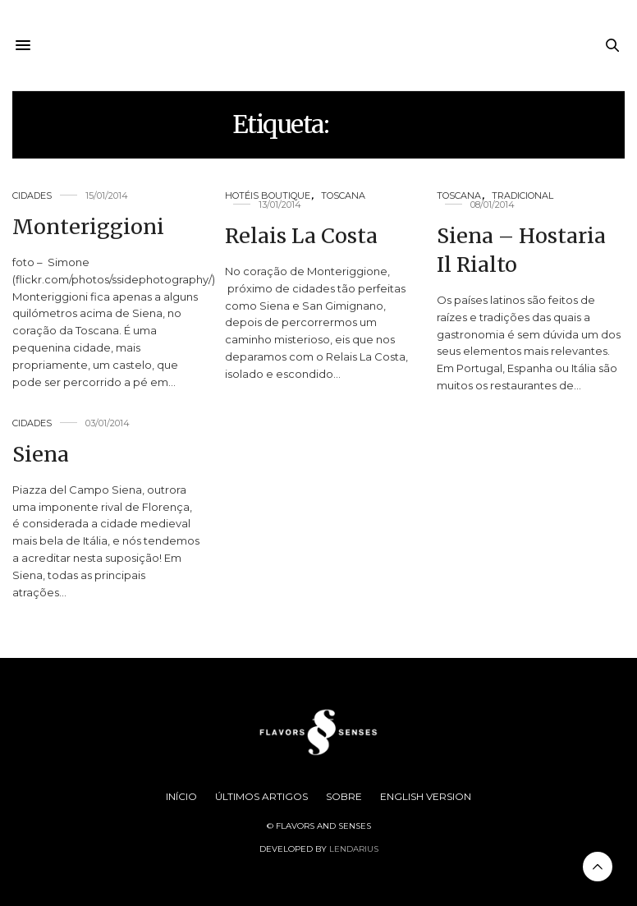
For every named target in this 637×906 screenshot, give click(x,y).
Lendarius (353, 849)
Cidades (32, 195)
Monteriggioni (88, 227)
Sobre (344, 796)
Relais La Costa (301, 236)
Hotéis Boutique (267, 195)
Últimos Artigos (261, 796)
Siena (40, 454)
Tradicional (522, 195)
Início (181, 796)
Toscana (343, 195)
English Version (425, 796)
